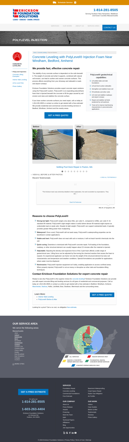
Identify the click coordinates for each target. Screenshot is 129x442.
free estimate (71, 305)
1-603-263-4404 (33, 407)
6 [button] (77, 169)
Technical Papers (68, 418)
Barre (16, 337)
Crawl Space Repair (94, 389)
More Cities (19, 362)
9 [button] (86, 169)
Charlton (17, 342)
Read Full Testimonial (75, 200)
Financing (66, 410)
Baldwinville (18, 335)
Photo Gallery (17, 84)
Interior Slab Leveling (45, 295)
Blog (64, 423)
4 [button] (71, 169)
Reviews (91, 412)
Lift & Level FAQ (18, 81)
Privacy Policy (69, 438)
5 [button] (74, 169)
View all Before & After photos (47, 172)
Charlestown (18, 340)
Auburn (17, 333)
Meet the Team (68, 412)
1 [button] (62, 169)
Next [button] (118, 142)
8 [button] (83, 169)
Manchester (36, 284)
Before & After (92, 407)
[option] (74, 145)
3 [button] (68, 169)
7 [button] (80, 169)
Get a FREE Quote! (102, 293)
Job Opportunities (69, 425)
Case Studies (92, 405)
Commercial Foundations (71, 391)
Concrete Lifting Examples (18, 73)
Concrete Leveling (17, 62)
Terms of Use (79, 438)
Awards (65, 407)
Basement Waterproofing (96, 386)
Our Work (61, 26)
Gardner (17, 358)
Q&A (64, 415)
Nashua (44, 284)
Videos (90, 402)
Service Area (92, 26)
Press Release (68, 405)
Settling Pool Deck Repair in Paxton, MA (74, 165)
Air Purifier (91, 394)
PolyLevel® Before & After (47, 297)
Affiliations (66, 420)
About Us (76, 26)
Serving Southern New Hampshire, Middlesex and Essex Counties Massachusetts (101, 15)
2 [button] (65, 169)
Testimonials (92, 410)
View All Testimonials (108, 175)
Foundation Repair (69, 386)
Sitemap (88, 438)
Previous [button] (29, 142)
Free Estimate (67, 394)
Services (47, 26)
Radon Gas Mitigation (95, 391)
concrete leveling (78, 277)
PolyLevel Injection (19, 69)
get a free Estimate (33, 390)
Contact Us (110, 26)
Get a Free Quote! (58, 113)
